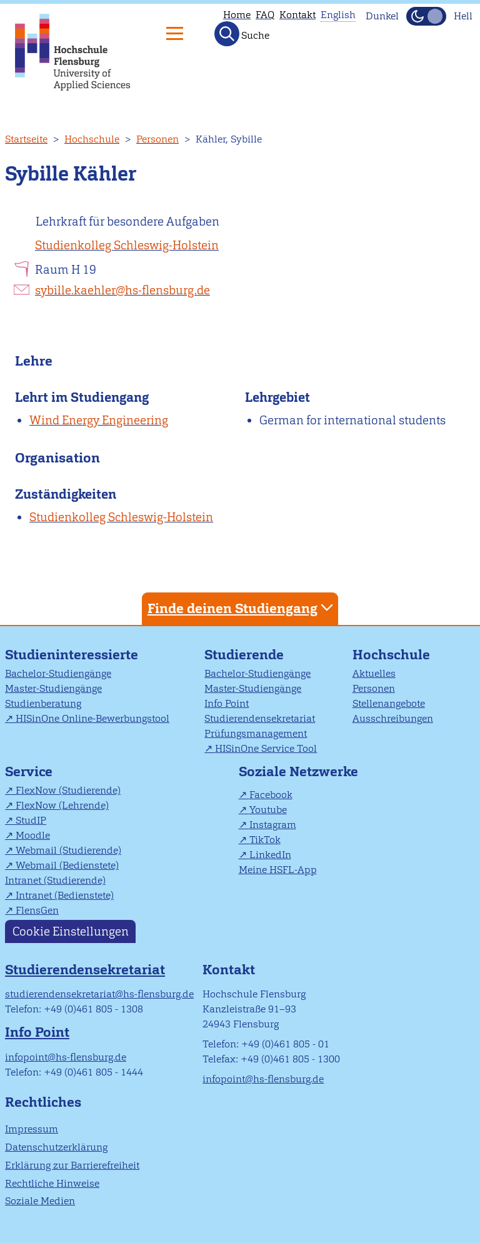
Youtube (268, 809)
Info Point (226, 703)
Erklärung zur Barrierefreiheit (72, 1165)
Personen (157, 139)
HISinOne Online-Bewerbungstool (92, 718)
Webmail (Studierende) (68, 850)
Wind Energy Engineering (98, 420)
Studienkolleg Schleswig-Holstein (127, 245)
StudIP (31, 820)
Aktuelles (374, 673)
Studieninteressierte (71, 655)
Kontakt (297, 14)
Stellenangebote (388, 703)
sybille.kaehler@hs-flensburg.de (122, 290)
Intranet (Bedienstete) (65, 895)
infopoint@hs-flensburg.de (65, 1057)
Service (28, 771)
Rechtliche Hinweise (52, 1183)
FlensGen (37, 910)
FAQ (265, 14)
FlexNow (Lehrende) (62, 805)
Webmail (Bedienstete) (67, 865)
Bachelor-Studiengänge (58, 673)
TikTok (265, 839)
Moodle (33, 835)
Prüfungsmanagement (255, 733)
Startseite (26, 139)
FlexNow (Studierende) (68, 790)
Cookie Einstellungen (70, 931)
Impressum (31, 1129)
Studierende (244, 655)
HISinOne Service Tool (266, 748)
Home (237, 14)
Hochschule (91, 139)
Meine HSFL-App (278, 869)
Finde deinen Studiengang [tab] (242, 607)
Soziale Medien (40, 1200)
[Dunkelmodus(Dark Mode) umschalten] (426, 16)
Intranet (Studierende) (55, 880)
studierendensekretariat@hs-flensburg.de (99, 994)
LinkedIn (270, 854)
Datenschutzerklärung (56, 1147)
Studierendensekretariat (259, 718)
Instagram (272, 824)
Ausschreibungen (392, 718)
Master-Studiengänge (53, 688)
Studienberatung (43, 703)
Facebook (270, 794)
